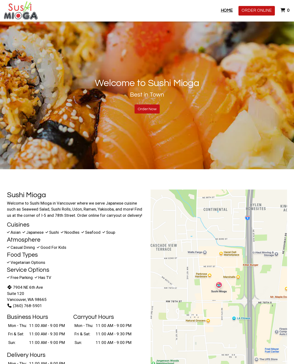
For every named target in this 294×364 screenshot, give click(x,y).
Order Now (147, 109)
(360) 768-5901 (24, 305)
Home (227, 10)
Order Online (257, 10)
